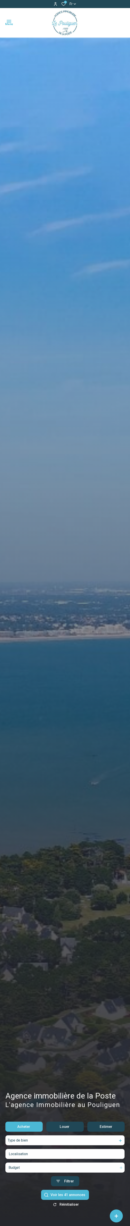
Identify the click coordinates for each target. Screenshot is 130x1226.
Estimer (106, 1135)
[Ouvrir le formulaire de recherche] (65, 1190)
